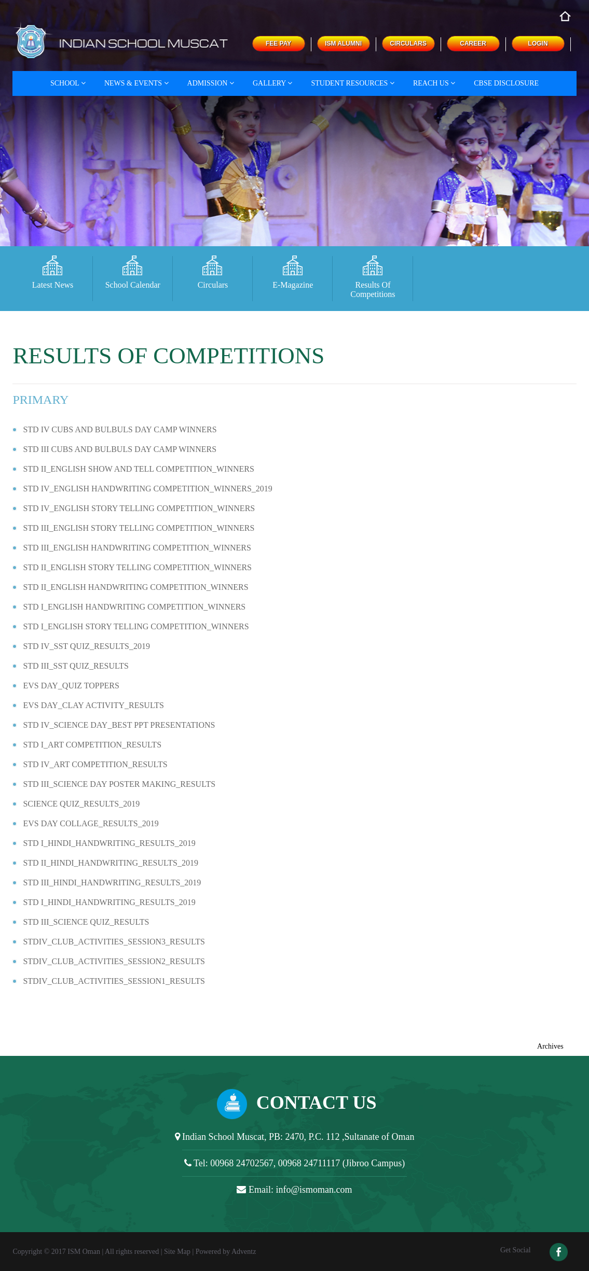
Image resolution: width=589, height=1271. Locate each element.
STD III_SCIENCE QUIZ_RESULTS (86, 921)
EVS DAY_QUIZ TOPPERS (71, 685)
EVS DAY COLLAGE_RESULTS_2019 (90, 823)
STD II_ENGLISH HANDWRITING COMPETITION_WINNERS (135, 587)
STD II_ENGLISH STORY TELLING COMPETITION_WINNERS (137, 567)
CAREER (473, 43)
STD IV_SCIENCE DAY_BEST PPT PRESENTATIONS (119, 725)
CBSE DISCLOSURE (506, 83)
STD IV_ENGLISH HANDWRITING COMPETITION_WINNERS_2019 (147, 488)
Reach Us (434, 83)
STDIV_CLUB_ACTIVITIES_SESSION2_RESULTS (114, 961)
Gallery (273, 83)
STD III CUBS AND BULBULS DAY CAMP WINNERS (119, 449)
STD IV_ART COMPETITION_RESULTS (95, 764)
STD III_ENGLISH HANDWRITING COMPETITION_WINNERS (137, 547)
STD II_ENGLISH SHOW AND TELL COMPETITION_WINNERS (138, 468)
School (68, 83)
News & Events (136, 83)
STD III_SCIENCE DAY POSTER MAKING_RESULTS (119, 784)
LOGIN (538, 43)
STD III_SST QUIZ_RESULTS (76, 665)
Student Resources (352, 83)
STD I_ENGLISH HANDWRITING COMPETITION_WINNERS (134, 606)
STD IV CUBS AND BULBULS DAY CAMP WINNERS (119, 429)
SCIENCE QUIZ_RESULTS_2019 (81, 803)
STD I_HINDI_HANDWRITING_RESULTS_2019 (109, 843)
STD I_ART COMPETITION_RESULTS (92, 744)
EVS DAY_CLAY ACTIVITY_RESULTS (93, 705)
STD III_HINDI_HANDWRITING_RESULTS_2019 (112, 882)
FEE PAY (278, 43)
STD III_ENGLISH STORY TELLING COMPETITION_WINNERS (138, 528)
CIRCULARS (408, 43)
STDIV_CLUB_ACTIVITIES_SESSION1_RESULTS (114, 981)
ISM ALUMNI (343, 43)
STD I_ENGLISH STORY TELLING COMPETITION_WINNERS (136, 626)
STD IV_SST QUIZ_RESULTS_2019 (86, 646)
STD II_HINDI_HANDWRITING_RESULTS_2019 (110, 862)
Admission (210, 83)
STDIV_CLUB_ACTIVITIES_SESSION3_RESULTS (114, 941)
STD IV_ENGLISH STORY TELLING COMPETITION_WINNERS (139, 508)
